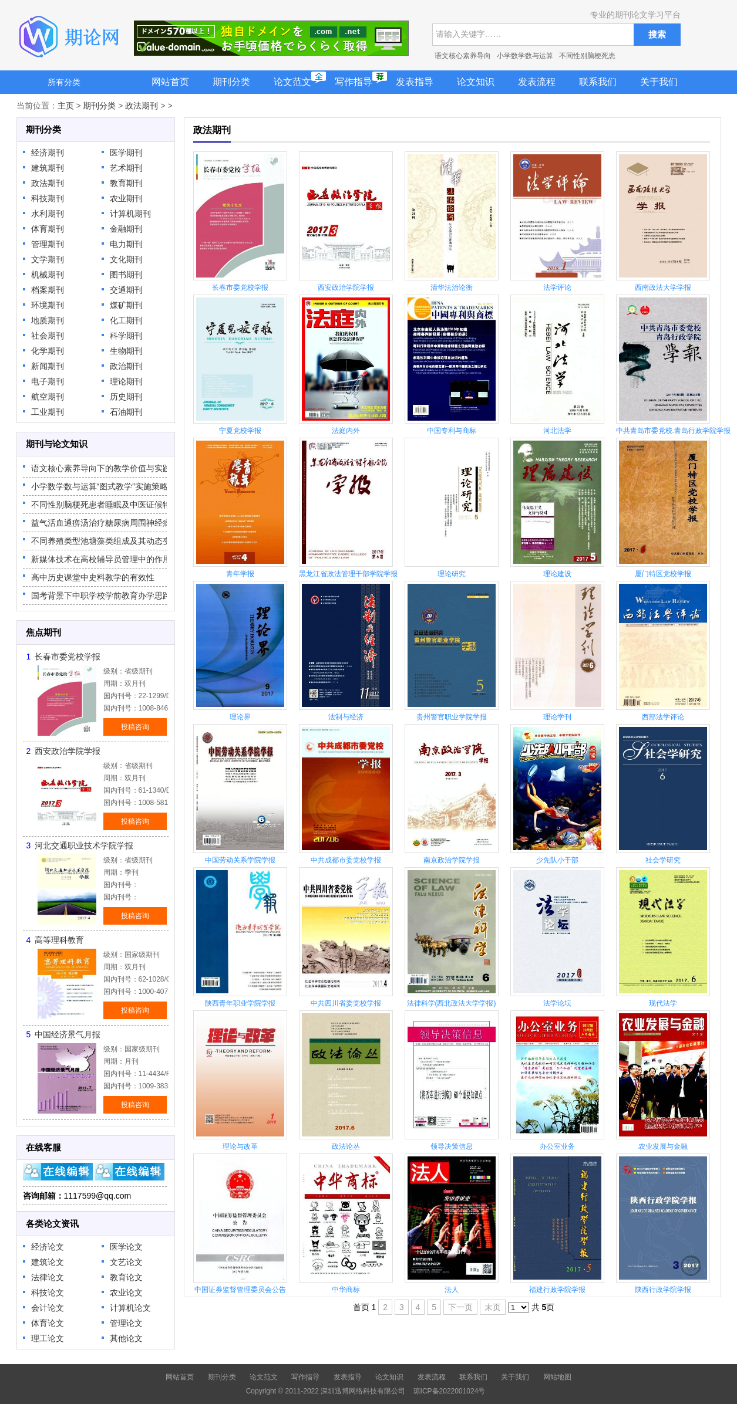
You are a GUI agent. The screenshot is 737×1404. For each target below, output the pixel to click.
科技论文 (47, 1292)
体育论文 (47, 1323)
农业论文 (126, 1292)
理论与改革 (240, 1146)
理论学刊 (557, 717)
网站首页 (170, 82)
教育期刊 (126, 183)
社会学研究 (663, 860)
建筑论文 (47, 1262)
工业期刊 (47, 412)
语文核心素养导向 (463, 56)
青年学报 (240, 574)
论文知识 (475, 82)
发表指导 (414, 82)
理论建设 (557, 574)
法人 (452, 1289)
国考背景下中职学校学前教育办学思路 (101, 595)
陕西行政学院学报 (663, 1289)
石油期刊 (126, 412)
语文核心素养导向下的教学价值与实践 (101, 468)
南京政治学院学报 (451, 860)
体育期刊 (47, 229)
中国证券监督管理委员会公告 (240, 1289)
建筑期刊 (47, 167)
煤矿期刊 (126, 305)
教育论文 (126, 1277)
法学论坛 (557, 1003)
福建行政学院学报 (557, 1289)
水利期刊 (47, 213)
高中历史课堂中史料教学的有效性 (92, 577)
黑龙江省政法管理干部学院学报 (348, 574)
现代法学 (663, 1003)
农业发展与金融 (663, 1146)
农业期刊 (126, 198)
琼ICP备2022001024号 (449, 1391)
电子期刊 (47, 381)
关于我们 (659, 82)
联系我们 (598, 82)
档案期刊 (47, 290)
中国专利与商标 (451, 431)
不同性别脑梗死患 (587, 56)
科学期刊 (126, 335)
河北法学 (557, 431)
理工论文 (47, 1338)
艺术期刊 (126, 167)
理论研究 (452, 574)
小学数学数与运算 (525, 56)
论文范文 (292, 82)
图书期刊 (126, 274)
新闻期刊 (47, 366)
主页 (66, 105)
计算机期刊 (130, 213)
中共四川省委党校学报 (346, 1003)
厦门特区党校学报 (663, 574)
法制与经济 (346, 717)
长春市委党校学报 (67, 656)
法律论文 (47, 1277)
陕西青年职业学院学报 (240, 1003)
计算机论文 (130, 1307)
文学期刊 (47, 259)
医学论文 (126, 1246)
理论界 (240, 717)
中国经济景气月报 (67, 1034)
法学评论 (557, 287)
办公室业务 (557, 1146)
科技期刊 (47, 198)
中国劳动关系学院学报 (240, 860)
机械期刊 (47, 274)
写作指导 (353, 82)
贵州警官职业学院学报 (451, 717)
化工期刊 (126, 320)
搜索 (657, 34)
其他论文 (126, 1338)
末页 (492, 1307)
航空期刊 (47, 396)
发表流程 (537, 82)
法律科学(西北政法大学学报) (451, 1003)
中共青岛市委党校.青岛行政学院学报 (673, 431)
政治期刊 (126, 366)
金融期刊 (126, 229)
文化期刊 (126, 259)
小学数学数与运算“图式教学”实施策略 (99, 486)
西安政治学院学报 (67, 751)
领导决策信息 (451, 1146)
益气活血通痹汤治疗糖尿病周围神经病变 (105, 522)
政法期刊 (141, 105)
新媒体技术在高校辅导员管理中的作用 (101, 559)
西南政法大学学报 (663, 287)
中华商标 (346, 1289)
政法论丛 (346, 1146)
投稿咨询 (135, 727)
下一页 (460, 1307)
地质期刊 (47, 320)
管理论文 (126, 1323)
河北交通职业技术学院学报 (84, 845)
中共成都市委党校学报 (346, 860)
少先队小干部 (557, 860)
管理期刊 (47, 244)
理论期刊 (126, 381)
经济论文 (47, 1246)
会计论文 (47, 1307)
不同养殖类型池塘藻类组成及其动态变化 (105, 541)
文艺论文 (126, 1262)
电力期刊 (126, 244)
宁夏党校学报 (240, 431)
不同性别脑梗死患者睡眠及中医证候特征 (105, 504)
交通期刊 (126, 290)
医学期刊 (126, 152)
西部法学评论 (663, 717)
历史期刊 (126, 396)
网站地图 (557, 1377)
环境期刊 (47, 305)
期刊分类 (231, 82)
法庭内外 (346, 431)
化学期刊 (47, 351)
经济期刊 (47, 152)
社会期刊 (47, 335)
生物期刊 (126, 351)
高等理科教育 (59, 940)
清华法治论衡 (451, 287)
